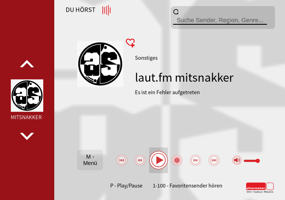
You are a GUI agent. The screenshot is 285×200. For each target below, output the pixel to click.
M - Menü (90, 160)
